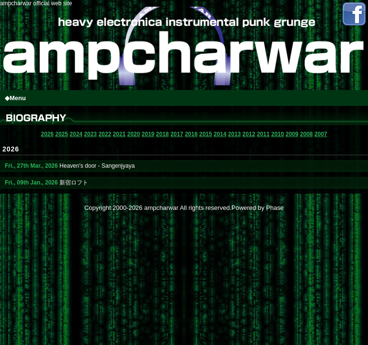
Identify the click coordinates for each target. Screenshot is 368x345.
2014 (220, 134)
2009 (292, 134)
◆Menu (15, 98)
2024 (75, 134)
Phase (275, 207)
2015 (205, 134)
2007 (320, 134)
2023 (90, 134)
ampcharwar (161, 207)
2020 (133, 134)
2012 (248, 134)
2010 (277, 134)
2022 (104, 134)
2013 (234, 134)
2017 (177, 134)
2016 (191, 134)
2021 (119, 134)
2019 (148, 134)
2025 (61, 134)
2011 (263, 134)
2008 (306, 134)
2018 (162, 134)
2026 (47, 134)
